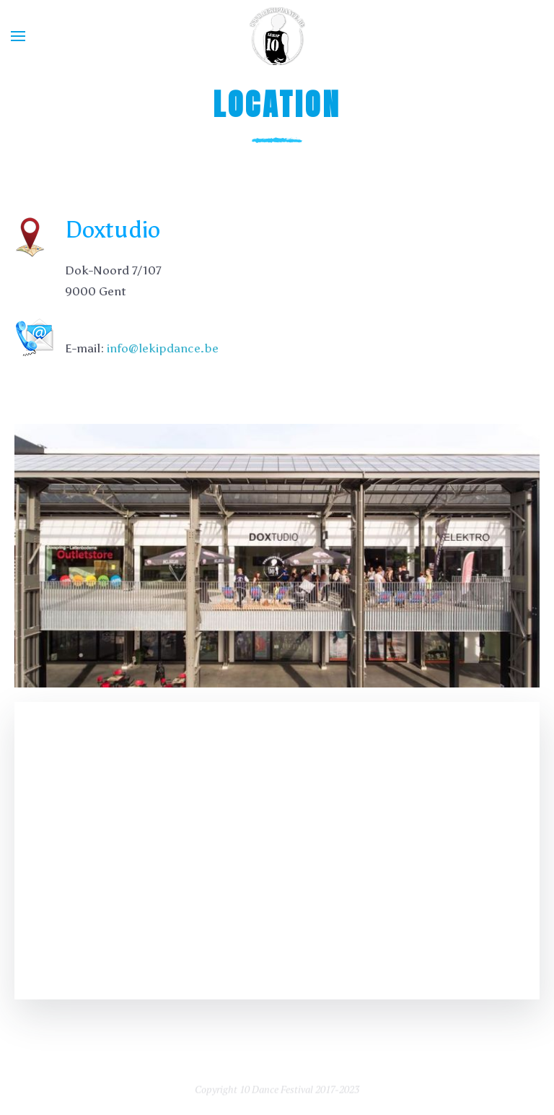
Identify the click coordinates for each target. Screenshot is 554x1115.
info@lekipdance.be (163, 348)
